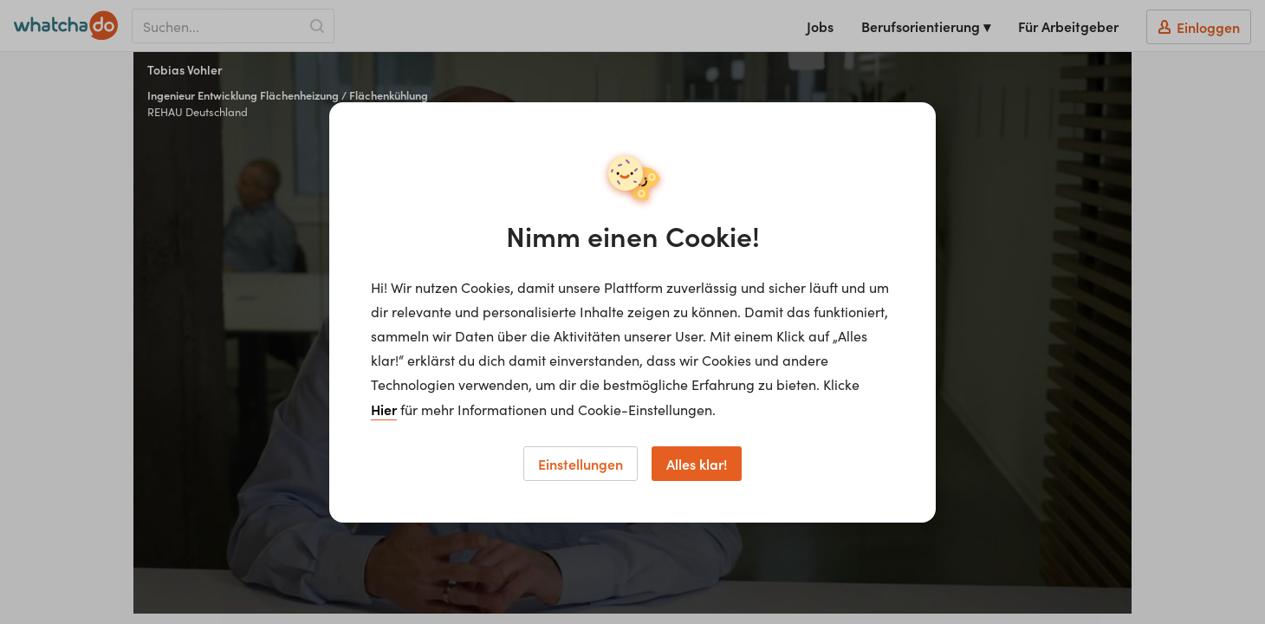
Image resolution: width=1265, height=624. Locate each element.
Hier (384, 409)
